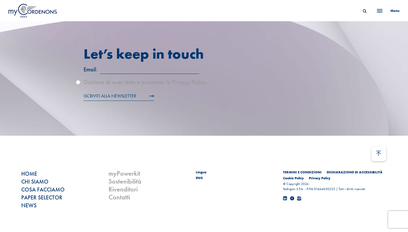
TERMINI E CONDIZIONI (302, 172)
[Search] (364, 10)
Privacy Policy (319, 178)
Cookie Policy (293, 178)
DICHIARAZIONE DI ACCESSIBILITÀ (354, 172)
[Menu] (386, 10)
